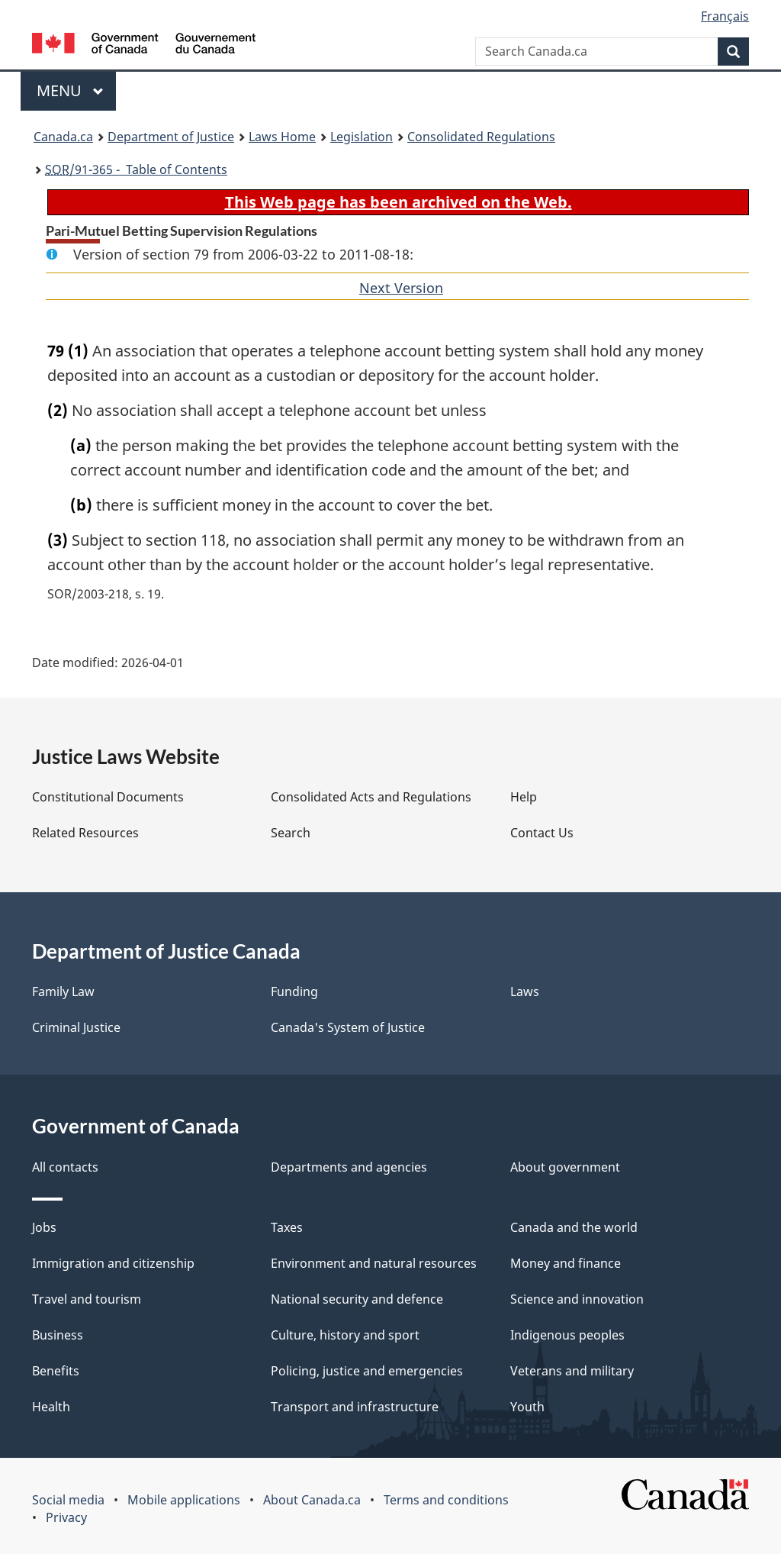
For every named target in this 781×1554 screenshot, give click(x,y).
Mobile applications (183, 1499)
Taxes (287, 1227)
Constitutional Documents (108, 796)
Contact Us (542, 832)
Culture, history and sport (345, 1335)
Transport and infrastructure (355, 1406)
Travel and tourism (86, 1299)
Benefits (55, 1370)
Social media (68, 1499)
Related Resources (85, 832)
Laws (524, 991)
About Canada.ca (312, 1499)
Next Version (401, 288)
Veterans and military (572, 1370)
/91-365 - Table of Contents (136, 169)
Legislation (361, 136)
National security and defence (357, 1299)
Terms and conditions (446, 1499)
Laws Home (282, 136)
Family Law (63, 991)
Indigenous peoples (567, 1335)
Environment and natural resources (374, 1263)
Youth (527, 1406)
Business (57, 1335)
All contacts (65, 1167)
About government (565, 1167)
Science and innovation (577, 1299)
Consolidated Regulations (481, 136)
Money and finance (565, 1263)
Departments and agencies (349, 1167)
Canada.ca (63, 136)
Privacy (66, 1517)
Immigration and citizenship (113, 1263)
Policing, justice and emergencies (367, 1370)
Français (725, 16)
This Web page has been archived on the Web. (398, 202)
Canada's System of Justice (348, 1027)
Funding (294, 991)
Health (51, 1406)
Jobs (44, 1227)
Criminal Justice (76, 1027)
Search (290, 832)
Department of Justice (171, 136)
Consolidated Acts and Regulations (371, 796)
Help (523, 796)
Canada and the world (574, 1227)
